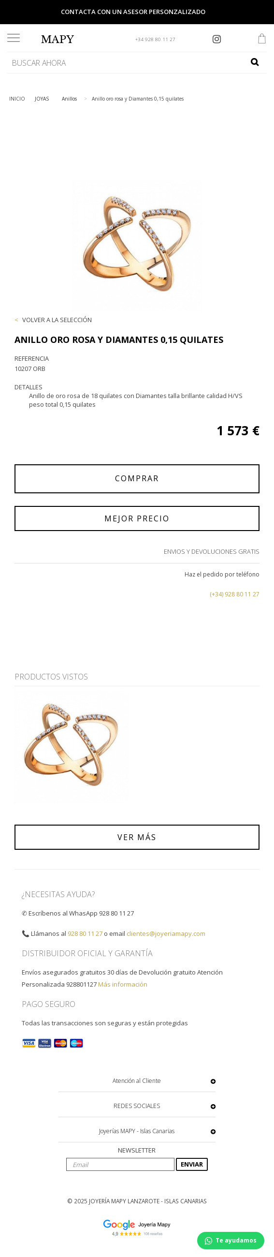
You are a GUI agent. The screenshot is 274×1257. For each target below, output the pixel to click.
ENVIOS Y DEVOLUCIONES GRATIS (212, 551)
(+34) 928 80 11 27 (235, 594)
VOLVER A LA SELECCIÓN (57, 319)
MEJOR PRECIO (137, 518)
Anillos (69, 98)
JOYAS (42, 98)
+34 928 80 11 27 (155, 39)
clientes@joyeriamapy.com (166, 933)
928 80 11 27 (85, 933)
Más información (122, 984)
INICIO (17, 98)
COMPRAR (137, 478)
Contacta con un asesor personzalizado (133, 11)
